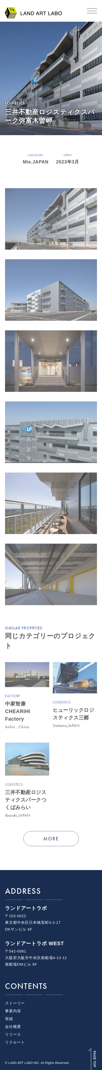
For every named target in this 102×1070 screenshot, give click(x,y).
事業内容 (13, 1011)
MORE (51, 839)
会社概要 (13, 1027)
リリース (13, 1034)
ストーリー (15, 1003)
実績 (9, 1019)
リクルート (15, 1042)
